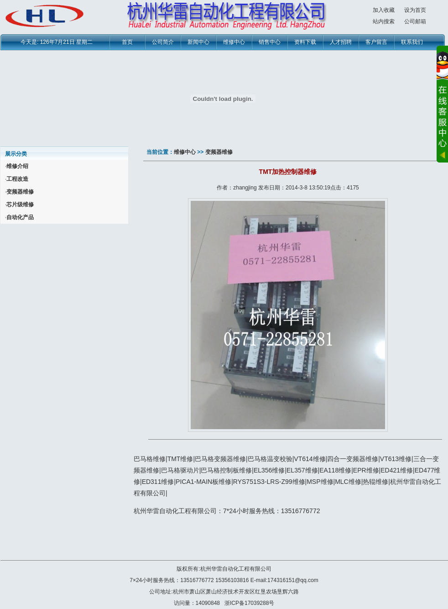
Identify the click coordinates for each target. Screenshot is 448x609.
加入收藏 (384, 10)
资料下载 (305, 42)
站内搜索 (384, 21)
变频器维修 (219, 152)
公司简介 (163, 42)
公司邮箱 (415, 21)
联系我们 (412, 42)
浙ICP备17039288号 (249, 603)
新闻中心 (198, 42)
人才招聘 (341, 42)
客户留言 (376, 42)
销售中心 (270, 42)
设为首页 (415, 10)
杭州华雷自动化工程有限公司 (235, 569)
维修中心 (234, 42)
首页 (127, 42)
